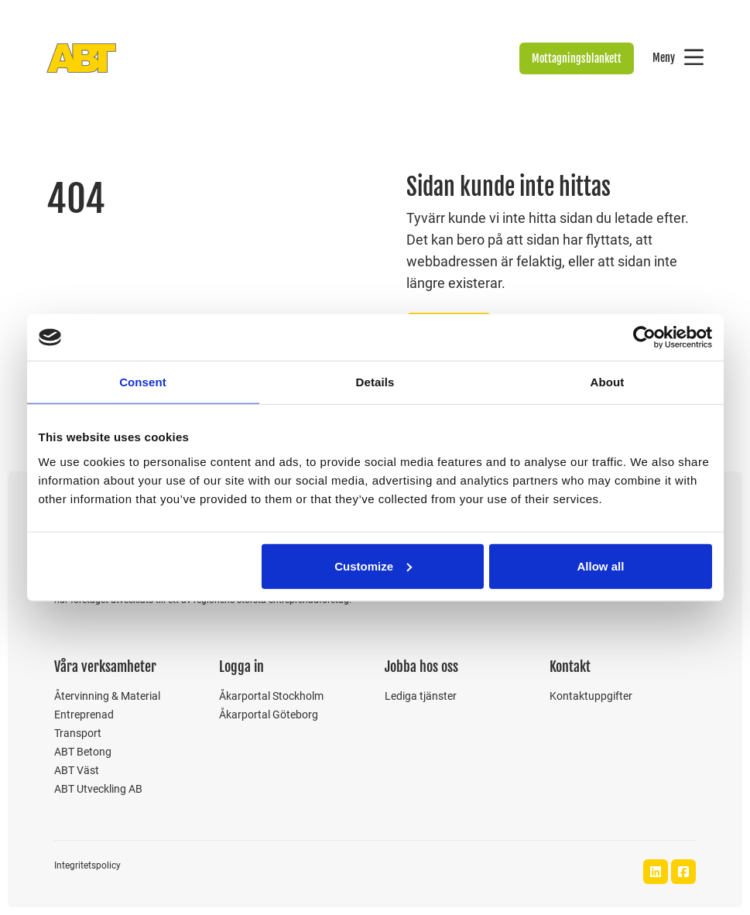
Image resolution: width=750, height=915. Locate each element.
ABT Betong (82, 751)
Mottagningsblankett (577, 58)
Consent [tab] (142, 382)
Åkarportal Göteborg (268, 714)
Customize (373, 565)
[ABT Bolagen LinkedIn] (655, 871)
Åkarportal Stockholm (271, 696)
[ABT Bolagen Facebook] (683, 871)
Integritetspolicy (87, 865)
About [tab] (608, 382)
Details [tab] (375, 382)
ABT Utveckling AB (98, 789)
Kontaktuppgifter (591, 696)
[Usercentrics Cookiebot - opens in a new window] (644, 337)
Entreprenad (84, 714)
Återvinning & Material (107, 696)
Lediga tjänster (421, 696)
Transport (77, 733)
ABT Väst (76, 770)
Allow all (601, 565)
